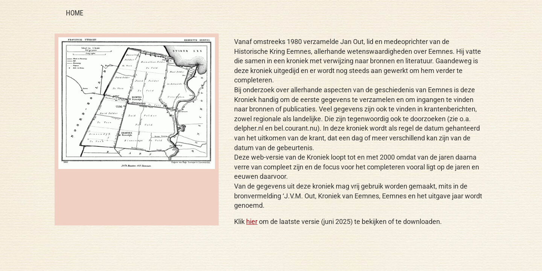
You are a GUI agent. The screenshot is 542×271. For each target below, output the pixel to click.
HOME (74, 13)
